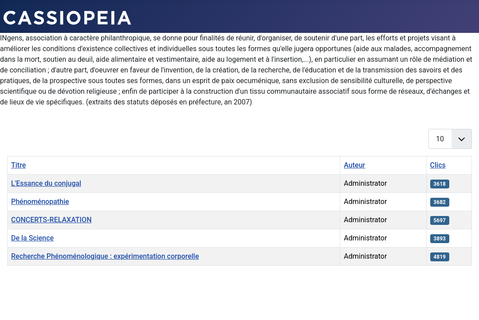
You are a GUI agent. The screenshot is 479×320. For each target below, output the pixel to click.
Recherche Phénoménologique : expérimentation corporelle (105, 256)
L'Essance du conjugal (46, 183)
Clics (438, 165)
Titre (18, 165)
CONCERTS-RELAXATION (51, 220)
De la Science (32, 238)
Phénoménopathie (40, 201)
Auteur (354, 165)
